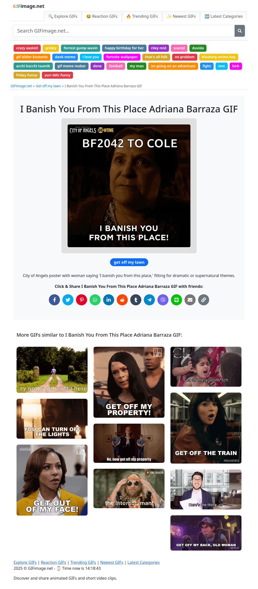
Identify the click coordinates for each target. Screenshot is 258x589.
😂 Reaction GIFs (101, 16)
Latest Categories (144, 562)
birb (235, 66)
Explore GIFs (25, 562)
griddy (50, 48)
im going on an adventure (173, 66)
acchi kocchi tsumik (33, 66)
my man (137, 66)
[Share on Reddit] (122, 299)
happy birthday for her (124, 48)
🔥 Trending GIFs (142, 16)
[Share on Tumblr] (135, 299)
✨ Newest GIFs (181, 16)
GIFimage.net (21, 86)
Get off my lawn (48, 86)
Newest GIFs (111, 562)
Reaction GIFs (53, 562)
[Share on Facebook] (54, 299)
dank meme (65, 56)
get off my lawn (129, 262)
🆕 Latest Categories (223, 16)
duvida (198, 48)
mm (221, 66)
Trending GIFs (83, 562)
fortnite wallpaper (122, 56)
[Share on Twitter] (68, 299)
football (116, 66)
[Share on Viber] (162, 299)
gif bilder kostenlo (32, 56)
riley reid (158, 48)
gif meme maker (71, 66)
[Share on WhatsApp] (95, 299)
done (97, 66)
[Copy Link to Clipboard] (203, 299)
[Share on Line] (176, 299)
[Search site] (124, 31)
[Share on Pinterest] (81, 299)
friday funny (26, 75)
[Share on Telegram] (149, 299)
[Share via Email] (190, 299)
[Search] (240, 31)
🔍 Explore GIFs (62, 16)
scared (179, 48)
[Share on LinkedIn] (108, 299)
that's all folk (156, 56)
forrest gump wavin (80, 48)
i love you (91, 56)
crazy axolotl (27, 48)
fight (207, 66)
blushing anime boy (219, 56)
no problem (185, 56)
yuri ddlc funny (58, 75)
